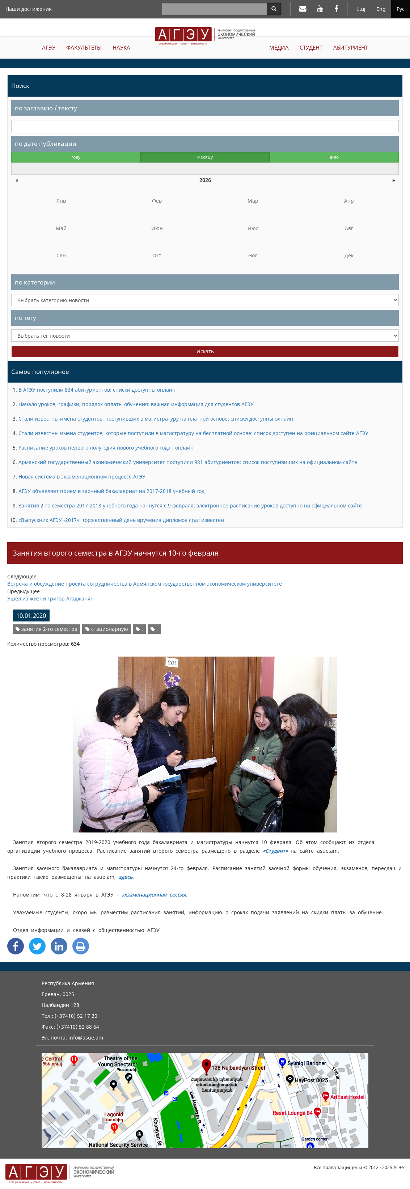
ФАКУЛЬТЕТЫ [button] (84, 47)
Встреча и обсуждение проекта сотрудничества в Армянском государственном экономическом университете (144, 583)
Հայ (360, 8)
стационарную (106, 628)
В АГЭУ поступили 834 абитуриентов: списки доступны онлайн (97, 389)
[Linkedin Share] (59, 946)
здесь (125, 876)
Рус (401, 8)
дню (334, 157)
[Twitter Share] (37, 946)
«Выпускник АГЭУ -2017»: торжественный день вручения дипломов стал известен (121, 520)
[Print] (80, 946)
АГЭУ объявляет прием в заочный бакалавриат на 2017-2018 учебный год (111, 491)
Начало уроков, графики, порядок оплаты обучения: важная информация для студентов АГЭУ (136, 404)
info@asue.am (85, 1037)
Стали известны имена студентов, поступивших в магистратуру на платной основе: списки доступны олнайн (155, 418)
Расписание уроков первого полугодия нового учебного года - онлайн (106, 447)
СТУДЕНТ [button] (311, 47)
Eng (381, 8)
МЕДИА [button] (279, 47)
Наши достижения (28, 8)
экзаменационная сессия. (154, 894)
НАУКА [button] (121, 47)
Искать (205, 351)
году (75, 157)
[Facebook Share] (15, 946)
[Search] (274, 9)
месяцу (205, 157)
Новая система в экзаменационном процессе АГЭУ (81, 476)
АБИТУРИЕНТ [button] (350, 47)
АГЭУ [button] (48, 47)
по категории (35, 282)
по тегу (25, 317)
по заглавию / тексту (46, 108)
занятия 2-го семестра (46, 628)
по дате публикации (45, 143)
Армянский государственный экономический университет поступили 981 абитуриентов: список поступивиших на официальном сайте (187, 462)
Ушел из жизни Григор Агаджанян (50, 598)
